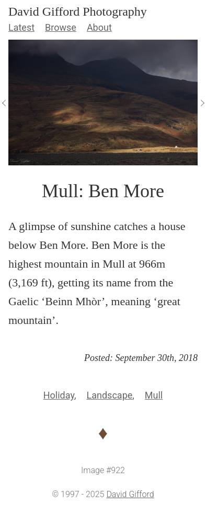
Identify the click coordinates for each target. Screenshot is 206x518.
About (99, 27)
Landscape (110, 395)
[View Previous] (4, 103)
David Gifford (130, 494)
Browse (60, 27)
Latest (21, 27)
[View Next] (202, 103)
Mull (154, 395)
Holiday (58, 395)
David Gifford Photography (77, 11)
